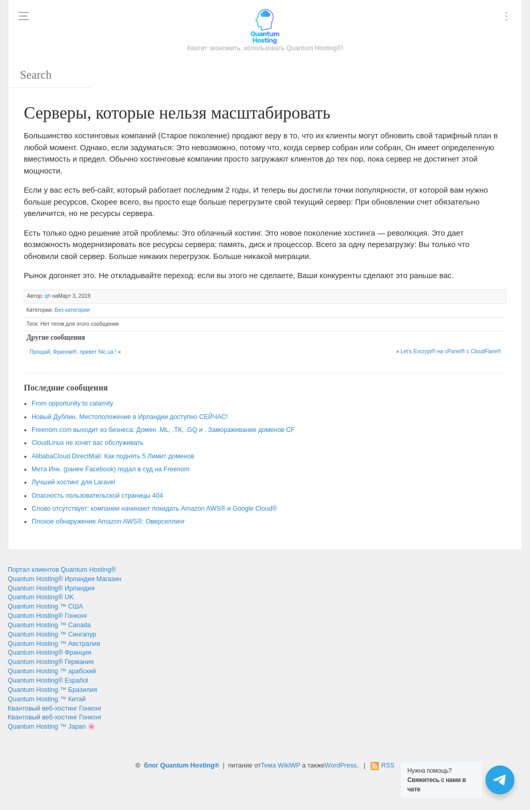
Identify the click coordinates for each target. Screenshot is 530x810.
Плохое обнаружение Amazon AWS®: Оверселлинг (108, 521)
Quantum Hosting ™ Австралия (54, 643)
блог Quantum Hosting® (181, 765)
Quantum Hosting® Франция (49, 652)
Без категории (72, 310)
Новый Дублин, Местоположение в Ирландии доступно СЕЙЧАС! (130, 417)
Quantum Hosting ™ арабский (52, 671)
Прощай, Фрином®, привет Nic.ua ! (73, 352)
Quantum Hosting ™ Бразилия (52, 689)
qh (48, 296)
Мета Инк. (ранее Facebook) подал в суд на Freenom (110, 469)
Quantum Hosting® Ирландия (51, 588)
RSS (387, 765)
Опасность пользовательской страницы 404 (97, 495)
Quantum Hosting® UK (40, 597)
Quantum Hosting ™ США (45, 606)
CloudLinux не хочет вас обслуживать (87, 442)
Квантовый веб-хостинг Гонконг (55, 708)
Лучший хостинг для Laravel (73, 482)
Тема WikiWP (280, 765)
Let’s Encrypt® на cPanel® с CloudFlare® (451, 351)
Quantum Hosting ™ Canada (49, 625)
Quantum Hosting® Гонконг (47, 615)
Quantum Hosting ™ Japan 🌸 (52, 726)
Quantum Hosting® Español (48, 680)
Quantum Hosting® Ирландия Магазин (64, 579)
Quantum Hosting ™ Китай (47, 699)
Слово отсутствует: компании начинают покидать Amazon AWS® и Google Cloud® (154, 508)
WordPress (341, 765)
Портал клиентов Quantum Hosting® (62, 569)
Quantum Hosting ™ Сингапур (52, 634)
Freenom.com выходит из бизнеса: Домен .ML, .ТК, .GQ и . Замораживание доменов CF (163, 429)
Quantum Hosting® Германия (51, 662)
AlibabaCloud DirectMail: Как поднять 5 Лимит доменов (113, 456)
